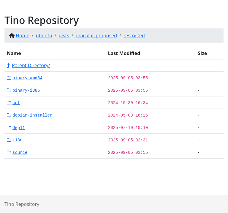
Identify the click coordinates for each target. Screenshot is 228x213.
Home (22, 35)
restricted (134, 35)
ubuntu (44, 35)
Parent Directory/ (28, 65)
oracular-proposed (96, 35)
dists (64, 35)
